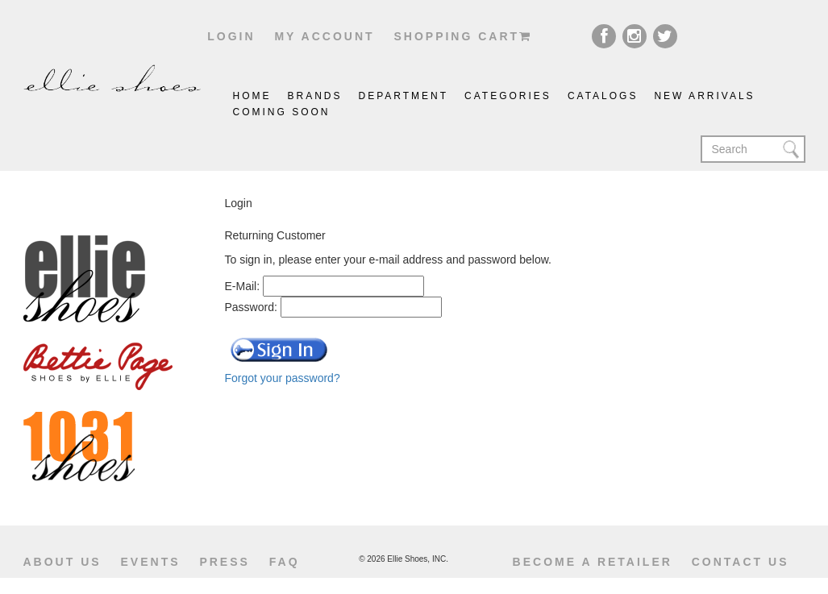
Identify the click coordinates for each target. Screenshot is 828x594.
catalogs (603, 96)
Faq (284, 561)
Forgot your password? (282, 378)
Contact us (740, 561)
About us (62, 561)
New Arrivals (704, 96)
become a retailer (592, 561)
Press (224, 561)
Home (252, 96)
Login (231, 36)
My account (324, 36)
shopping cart (462, 36)
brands (315, 96)
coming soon (282, 112)
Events (151, 561)
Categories (507, 96)
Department (404, 96)
